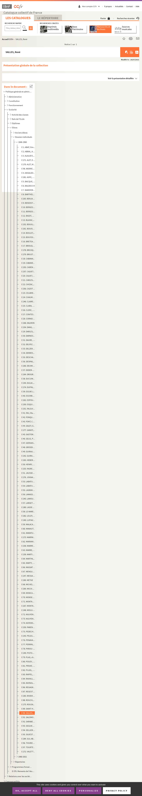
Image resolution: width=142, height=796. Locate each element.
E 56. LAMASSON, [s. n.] (28, 494)
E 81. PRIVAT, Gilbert (28, 666)
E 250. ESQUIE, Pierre (28, 404)
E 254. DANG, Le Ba (28, 327)
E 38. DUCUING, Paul (28, 378)
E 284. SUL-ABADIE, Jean (28, 738)
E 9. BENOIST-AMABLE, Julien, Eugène (28, 203)
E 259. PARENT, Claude (28, 627)
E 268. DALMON (28, 323)
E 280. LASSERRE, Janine (28, 507)
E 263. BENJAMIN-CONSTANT (28, 198)
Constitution (14, 101)
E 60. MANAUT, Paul (28, 528)
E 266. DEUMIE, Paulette (28, 365)
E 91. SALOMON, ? (28, 717)
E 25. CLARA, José (28, 305)
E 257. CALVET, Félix (28, 271)
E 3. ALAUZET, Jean (28, 155)
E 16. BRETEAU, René (28, 241)
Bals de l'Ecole (18, 119)
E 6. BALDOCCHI (28, 185)
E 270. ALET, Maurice (28, 164)
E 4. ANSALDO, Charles (28, 173)
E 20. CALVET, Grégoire (28, 275)
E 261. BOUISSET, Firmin (28, 228)
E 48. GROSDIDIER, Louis (28, 447)
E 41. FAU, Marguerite (28, 413)
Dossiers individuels (23, 137)
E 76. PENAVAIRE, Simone (28, 640)
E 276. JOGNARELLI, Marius (28, 477)
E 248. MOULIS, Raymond (28, 610)
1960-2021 (22, 756)
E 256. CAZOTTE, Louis (28, 288)
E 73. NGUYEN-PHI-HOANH (28, 618)
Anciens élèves (21, 132)
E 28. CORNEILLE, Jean (28, 318)
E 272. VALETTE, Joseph (28, 751)
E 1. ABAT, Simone (28, 147)
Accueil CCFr (7, 39)
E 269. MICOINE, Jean (28, 588)
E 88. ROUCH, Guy (28, 700)
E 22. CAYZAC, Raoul (28, 284)
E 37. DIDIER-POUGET (28, 370)
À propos (108, 6)
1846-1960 (22, 142)
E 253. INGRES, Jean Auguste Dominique (28, 468)
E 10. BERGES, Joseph (28, 207)
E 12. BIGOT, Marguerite (28, 215)
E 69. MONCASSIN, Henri (28, 593)
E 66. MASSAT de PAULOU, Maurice (28, 567)
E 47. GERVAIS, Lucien (28, 443)
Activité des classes (20, 114)
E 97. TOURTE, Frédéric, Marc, (28, 747)
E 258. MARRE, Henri (28, 545)
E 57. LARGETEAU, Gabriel (28, 503)
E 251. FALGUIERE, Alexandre (28, 408)
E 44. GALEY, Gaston (28, 425)
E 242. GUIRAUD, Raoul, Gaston (28, 455)
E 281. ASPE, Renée (28, 177)
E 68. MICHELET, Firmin (28, 584)
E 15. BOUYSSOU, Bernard (28, 237)
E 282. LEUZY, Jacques (28, 515)
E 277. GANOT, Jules (28, 430)
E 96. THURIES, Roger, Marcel (28, 743)
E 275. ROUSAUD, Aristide (28, 704)
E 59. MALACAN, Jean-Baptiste (28, 524)
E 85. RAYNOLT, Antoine (28, 683)
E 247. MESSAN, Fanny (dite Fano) (28, 575)
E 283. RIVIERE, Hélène (28, 696)
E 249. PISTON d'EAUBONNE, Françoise (28, 653)
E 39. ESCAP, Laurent (28, 391)
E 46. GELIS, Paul (28, 438)
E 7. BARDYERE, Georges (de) (28, 190)
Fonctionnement (16, 105)
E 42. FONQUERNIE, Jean (28, 417)
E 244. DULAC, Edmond (28, 383)
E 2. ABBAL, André (28, 151)
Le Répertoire (48, 18)
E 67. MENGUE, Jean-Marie (28, 571)
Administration (15, 96)
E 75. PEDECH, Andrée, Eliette (28, 631)
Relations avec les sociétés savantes (20, 776)
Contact (129, 6)
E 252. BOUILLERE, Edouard (28, 224)
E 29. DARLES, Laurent (28, 331)
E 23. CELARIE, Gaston (28, 293)
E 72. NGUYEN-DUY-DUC (28, 614)
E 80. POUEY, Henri (28, 661)
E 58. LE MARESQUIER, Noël (28, 511)
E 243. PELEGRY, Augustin (28, 636)
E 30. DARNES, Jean (28, 335)
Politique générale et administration (19, 91)
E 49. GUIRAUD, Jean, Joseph (28, 451)
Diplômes (16, 123)
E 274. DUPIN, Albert (28, 387)
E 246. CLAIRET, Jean (28, 301)
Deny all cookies (58, 790)
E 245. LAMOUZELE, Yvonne (28, 498)
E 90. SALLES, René (28, 713)
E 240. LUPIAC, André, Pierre (28, 520)
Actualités (119, 6)
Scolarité (13, 109)
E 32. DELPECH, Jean (28, 344)
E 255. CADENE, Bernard (28, 267)
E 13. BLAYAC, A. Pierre (28, 220)
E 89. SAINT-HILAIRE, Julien (28, 708)
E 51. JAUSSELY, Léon (28, 473)
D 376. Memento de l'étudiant (23, 771)
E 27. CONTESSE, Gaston (28, 314)
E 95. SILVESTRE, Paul (28, 734)
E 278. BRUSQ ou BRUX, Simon (28, 250)
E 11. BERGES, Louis (28, 211)
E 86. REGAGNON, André (28, 687)
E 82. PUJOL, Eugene (28, 670)
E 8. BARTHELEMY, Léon (28, 194)
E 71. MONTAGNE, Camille (28, 601)
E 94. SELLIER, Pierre (28, 730)
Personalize (88, 790)
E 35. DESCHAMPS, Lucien (28, 357)
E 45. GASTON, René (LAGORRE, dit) (28, 434)
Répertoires (20, 761)
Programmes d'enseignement (22, 767)
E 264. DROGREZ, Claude (28, 374)
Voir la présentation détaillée (121, 78)
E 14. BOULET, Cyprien (28, 233)
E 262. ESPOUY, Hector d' (28, 400)
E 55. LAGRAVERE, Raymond (28, 490)
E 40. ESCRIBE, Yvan (28, 395)
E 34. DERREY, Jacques (28, 353)
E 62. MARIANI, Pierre (28, 541)
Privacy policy (116, 790)
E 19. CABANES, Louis (28, 263)
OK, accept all (26, 790)
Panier (105, 18)
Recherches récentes (128, 18)
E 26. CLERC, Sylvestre (28, 310)
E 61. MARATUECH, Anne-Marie (28, 533)
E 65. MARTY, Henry (28, 563)
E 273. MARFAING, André (28, 537)
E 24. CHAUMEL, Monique (28, 297)
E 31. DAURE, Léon (28, 340)
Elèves (14, 127)
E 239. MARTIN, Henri (28, 554)
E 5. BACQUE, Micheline (28, 181)
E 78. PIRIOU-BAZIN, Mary (28, 648)
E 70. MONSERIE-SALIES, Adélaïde (28, 597)
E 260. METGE (27, 580)
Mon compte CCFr (91, 6)
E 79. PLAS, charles (28, 657)
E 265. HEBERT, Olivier (28, 460)
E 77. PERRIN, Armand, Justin (28, 644)
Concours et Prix (13, 781)
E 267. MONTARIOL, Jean (28, 606)
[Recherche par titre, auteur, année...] (13, 28)
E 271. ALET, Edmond (28, 160)
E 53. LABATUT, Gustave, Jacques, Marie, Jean (28, 481)
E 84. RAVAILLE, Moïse (28, 678)
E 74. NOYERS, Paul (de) (28, 623)
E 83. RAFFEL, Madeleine (28, 674)
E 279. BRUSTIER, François (28, 254)
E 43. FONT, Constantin (28, 421)
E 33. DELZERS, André (28, 348)
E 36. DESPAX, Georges (28, 361)
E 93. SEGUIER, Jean (28, 726)
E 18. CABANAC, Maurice (28, 258)
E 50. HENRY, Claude (28, 464)
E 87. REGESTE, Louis (28, 691)
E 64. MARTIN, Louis (28, 558)
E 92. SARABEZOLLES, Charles (28, 721)
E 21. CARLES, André (28, 280)
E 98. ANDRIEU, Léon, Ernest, (28, 168)
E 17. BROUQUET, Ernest (28, 245)
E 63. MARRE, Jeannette (28, 550)
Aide (137, 6)
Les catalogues (18, 18)
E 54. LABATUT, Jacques (28, 485)
